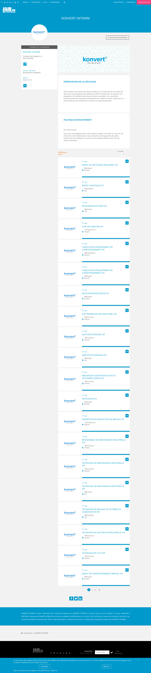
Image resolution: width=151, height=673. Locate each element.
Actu (45, 2)
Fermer (138, 659)
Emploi (25, 2)
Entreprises (55, 2)
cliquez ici (53, 670)
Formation (35, 2)
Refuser (106, 666)
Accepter (44, 666)
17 (95, 590)
